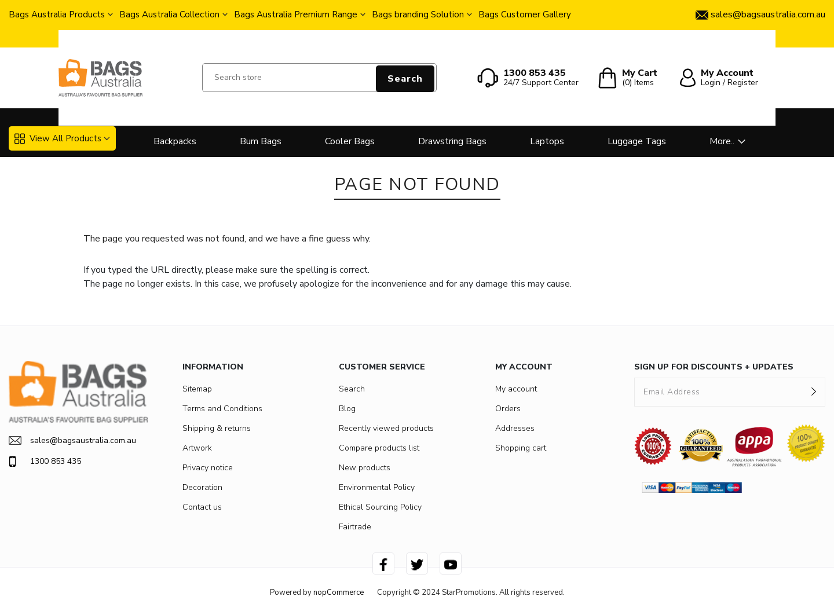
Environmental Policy (377, 487)
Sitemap (197, 388)
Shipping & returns (216, 428)
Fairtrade (355, 526)
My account (516, 388)
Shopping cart (520, 447)
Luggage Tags (637, 141)
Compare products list (379, 447)
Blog (347, 408)
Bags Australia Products (57, 14)
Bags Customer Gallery (524, 14)
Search (405, 78)
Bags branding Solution (418, 14)
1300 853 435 (45, 461)
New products (364, 467)
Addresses (515, 428)
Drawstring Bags (452, 141)
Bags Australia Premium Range (295, 14)
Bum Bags (260, 141)
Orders (508, 408)
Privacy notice (207, 467)
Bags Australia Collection (169, 14)
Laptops (547, 141)
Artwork (197, 447)
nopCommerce (338, 592)
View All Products (57, 138)
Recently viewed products (386, 428)
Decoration (202, 487)
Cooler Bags (350, 141)
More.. (721, 141)
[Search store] (319, 77)
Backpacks (174, 141)
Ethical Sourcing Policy (380, 507)
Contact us (202, 507)
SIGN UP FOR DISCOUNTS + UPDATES (713, 366)
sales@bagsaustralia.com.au (72, 440)
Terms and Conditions (222, 408)
